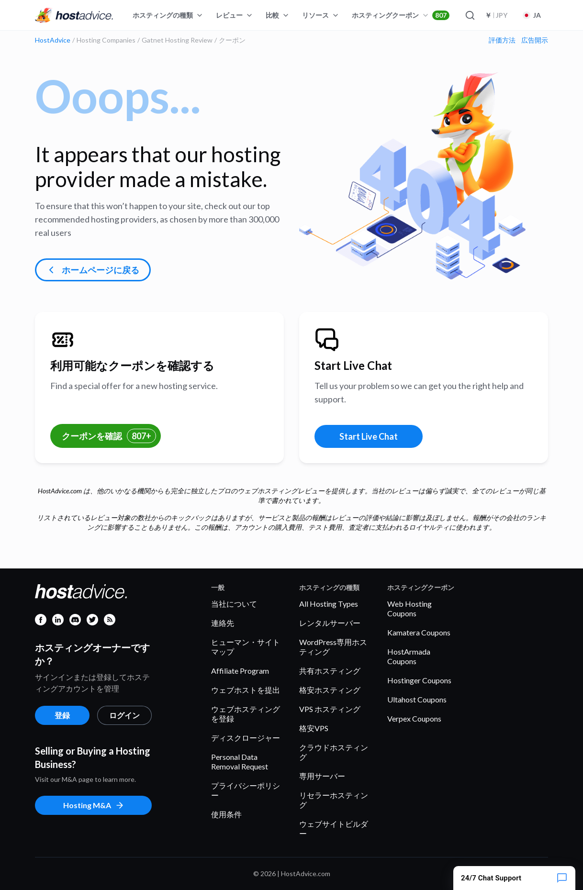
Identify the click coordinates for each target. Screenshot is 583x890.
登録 (62, 715)
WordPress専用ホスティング (333, 646)
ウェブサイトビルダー (333, 828)
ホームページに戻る (92, 270)
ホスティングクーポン (400, 15)
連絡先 (222, 622)
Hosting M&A (93, 805)
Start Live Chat (368, 436)
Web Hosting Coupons (409, 608)
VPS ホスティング (329, 708)
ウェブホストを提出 (245, 689)
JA (532, 15)
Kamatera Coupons (418, 632)
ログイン (124, 715)
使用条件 (226, 814)
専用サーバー (322, 775)
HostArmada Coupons (408, 656)
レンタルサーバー (329, 622)
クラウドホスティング (333, 752)
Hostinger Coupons (419, 680)
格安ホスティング (329, 689)
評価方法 (502, 40)
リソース (320, 15)
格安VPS (313, 728)
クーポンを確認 (109, 436)
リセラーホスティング (333, 799)
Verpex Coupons (414, 718)
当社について (234, 603)
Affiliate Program (240, 670)
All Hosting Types (328, 603)
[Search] (469, 15)
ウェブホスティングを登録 (245, 713)
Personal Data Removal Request (239, 761)
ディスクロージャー (245, 737)
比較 (278, 15)
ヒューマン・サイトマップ (245, 646)
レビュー (234, 15)
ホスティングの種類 (168, 15)
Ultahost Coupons (417, 699)
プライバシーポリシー (245, 790)
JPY (496, 15)
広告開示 (534, 40)
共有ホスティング (329, 670)
